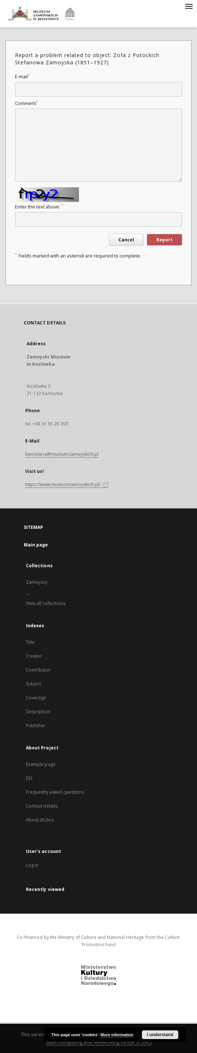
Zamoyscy (37, 582)
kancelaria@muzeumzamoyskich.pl (62, 454)
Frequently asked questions (55, 792)
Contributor (38, 670)
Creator (34, 656)
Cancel (126, 240)
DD (29, 778)
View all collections (45, 603)
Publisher (36, 725)
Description (38, 711)
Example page (41, 764)
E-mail (22, 77)
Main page (36, 545)
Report (164, 240)
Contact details (42, 806)
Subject (33, 684)
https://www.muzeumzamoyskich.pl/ (67, 484)
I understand (160, 1034)
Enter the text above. (39, 207)
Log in (32, 865)
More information (117, 1035)
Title (30, 642)
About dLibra (40, 820)
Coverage (36, 698)
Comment (26, 103)
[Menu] (188, 6)
